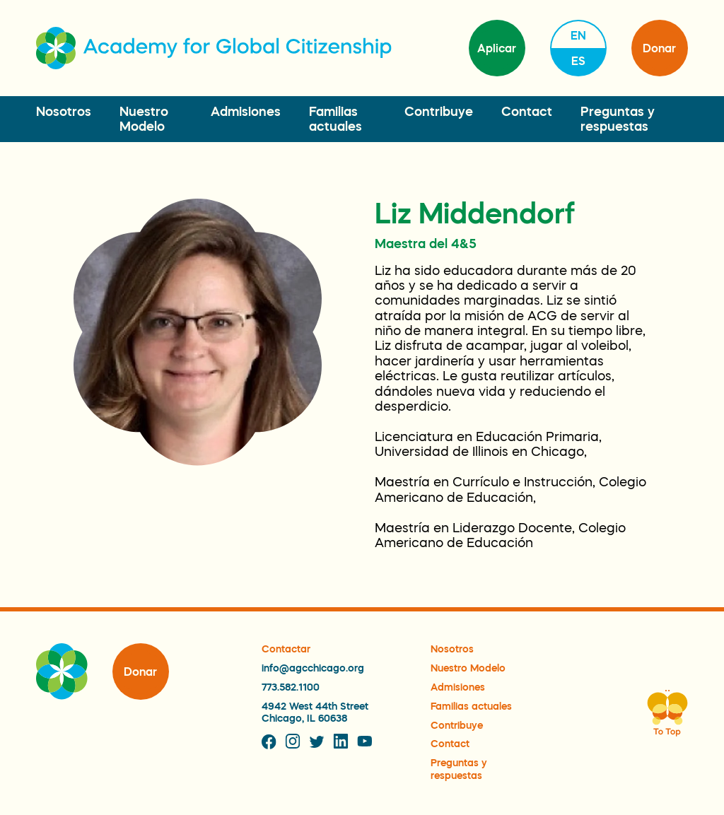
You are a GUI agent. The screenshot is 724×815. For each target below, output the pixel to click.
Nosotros (63, 111)
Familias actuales (471, 706)
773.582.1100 (291, 687)
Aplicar (496, 48)
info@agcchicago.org (313, 668)
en (578, 35)
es (578, 60)
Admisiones (246, 111)
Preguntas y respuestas (459, 769)
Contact (526, 111)
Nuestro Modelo (468, 668)
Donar (659, 48)
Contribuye (438, 111)
